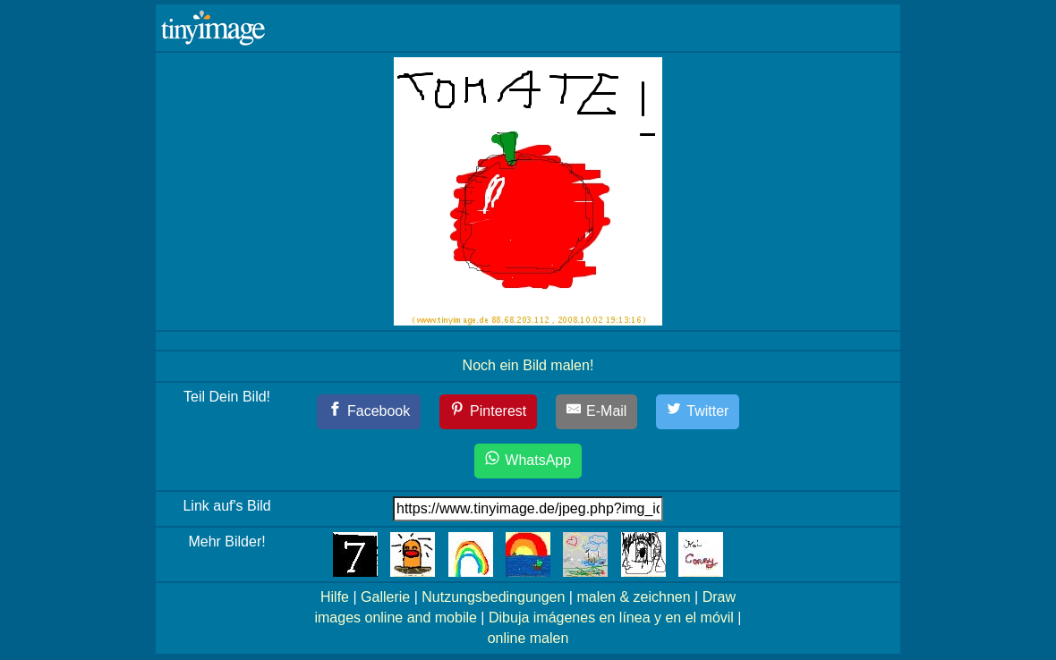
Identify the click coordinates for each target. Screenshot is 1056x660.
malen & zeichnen (633, 597)
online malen (528, 638)
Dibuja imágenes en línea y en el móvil (611, 617)
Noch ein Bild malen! (528, 365)
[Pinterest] (488, 411)
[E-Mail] (597, 411)
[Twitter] (698, 411)
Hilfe (334, 597)
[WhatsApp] (528, 461)
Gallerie (385, 597)
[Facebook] (369, 411)
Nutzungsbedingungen (493, 597)
